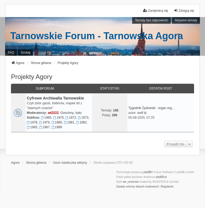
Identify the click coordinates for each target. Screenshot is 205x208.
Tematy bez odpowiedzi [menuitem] (151, 20)
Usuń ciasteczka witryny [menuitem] (70, 163)
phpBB (148, 172)
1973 (83, 117)
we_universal (130, 181)
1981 (69, 122)
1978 (32, 122)
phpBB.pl (161, 176)
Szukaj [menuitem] (25, 52)
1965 (46, 117)
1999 (57, 127)
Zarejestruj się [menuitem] (155, 11)
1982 (81, 122)
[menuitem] (137, 186)
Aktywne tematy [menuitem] (186, 20)
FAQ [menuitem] (11, 52)
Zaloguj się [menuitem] (184, 11)
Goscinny (67, 113)
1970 (58, 117)
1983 (32, 127)
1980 (57, 122)
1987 (44, 127)
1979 (44, 122)
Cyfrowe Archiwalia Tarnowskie (55, 98)
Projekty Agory (31, 76)
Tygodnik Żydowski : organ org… (151, 108)
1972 (70, 117)
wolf (140, 113)
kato (79, 113)
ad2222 (53, 113)
